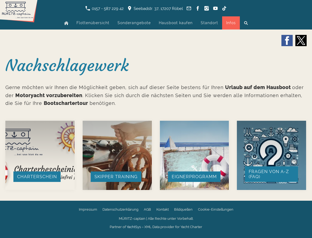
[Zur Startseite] (19, 20)
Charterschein (37, 176)
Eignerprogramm (194, 176)
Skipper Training (116, 176)
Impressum (88, 209)
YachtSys (134, 227)
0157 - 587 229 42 (104, 8)
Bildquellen (183, 209)
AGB (147, 209)
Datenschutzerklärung (120, 209)
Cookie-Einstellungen (215, 209)
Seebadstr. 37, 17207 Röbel (155, 8)
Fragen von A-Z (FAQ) (269, 174)
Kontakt (162, 209)
